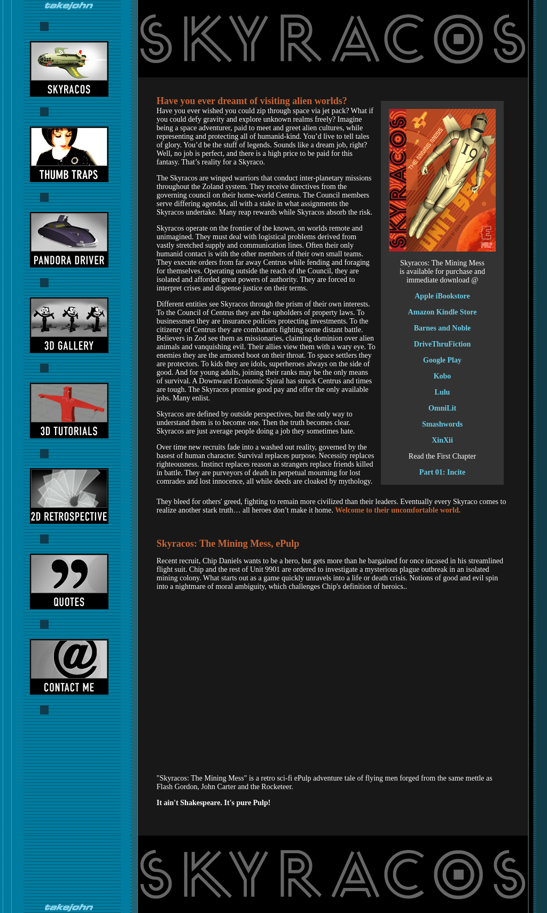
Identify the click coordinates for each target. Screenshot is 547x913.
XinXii (442, 440)
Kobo (442, 376)
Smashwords (442, 424)
